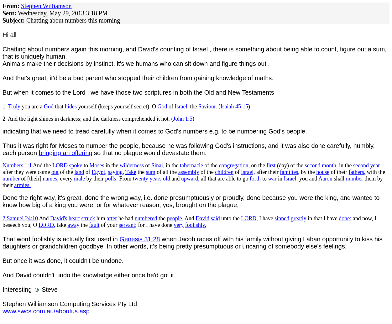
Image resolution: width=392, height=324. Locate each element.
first (270, 165)
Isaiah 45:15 (234, 106)
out (55, 172)
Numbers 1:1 (17, 165)
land (79, 172)
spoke (75, 165)
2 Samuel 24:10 (20, 218)
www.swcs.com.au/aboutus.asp (46, 311)
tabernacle (191, 165)
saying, (116, 172)
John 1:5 (182, 119)
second (312, 165)
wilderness (132, 165)
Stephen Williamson (46, 6)
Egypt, (99, 172)
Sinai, (158, 165)
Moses (97, 165)
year (375, 165)
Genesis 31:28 (140, 239)
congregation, (234, 165)
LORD (60, 165)
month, (330, 165)
